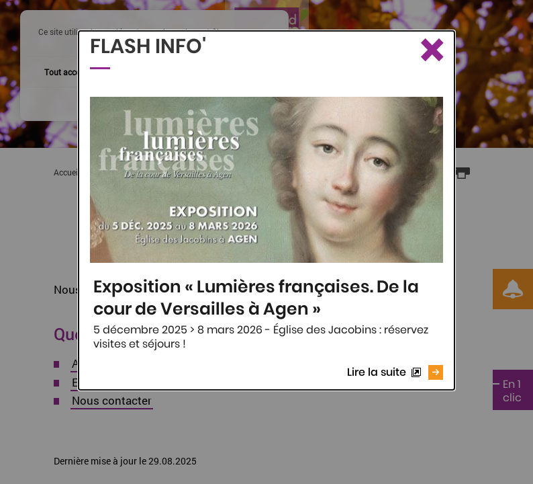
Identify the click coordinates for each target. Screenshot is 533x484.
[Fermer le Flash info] (431, 51)
